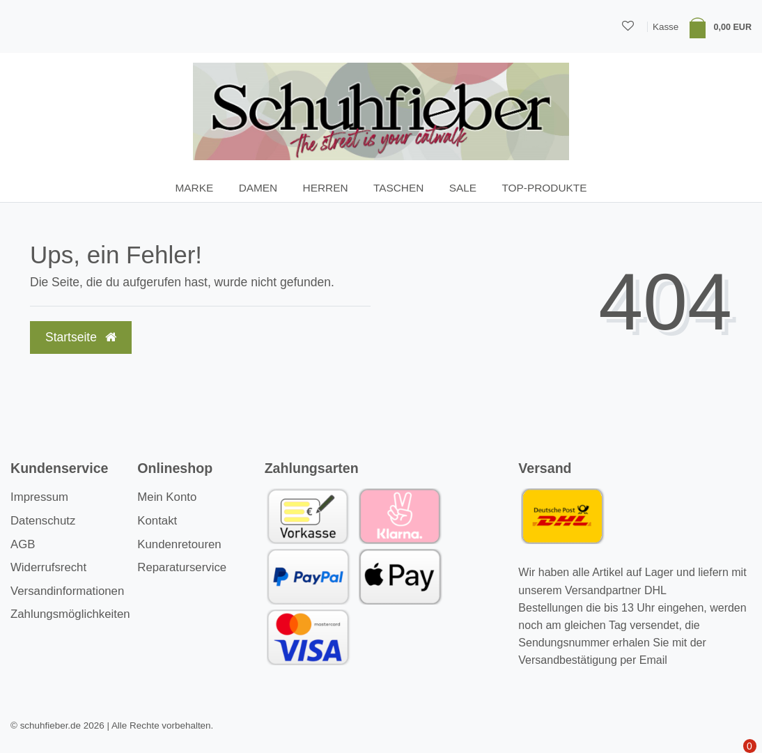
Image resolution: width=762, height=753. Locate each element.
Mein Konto (166, 497)
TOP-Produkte (543, 188)
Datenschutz (42, 520)
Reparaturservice (181, 567)
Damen (258, 188)
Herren (325, 188)
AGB (22, 544)
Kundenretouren (179, 544)
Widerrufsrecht (48, 567)
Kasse (665, 27)
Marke (195, 188)
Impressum (39, 497)
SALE (462, 188)
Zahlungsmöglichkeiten (70, 614)
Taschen (398, 188)
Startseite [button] (80, 337)
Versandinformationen (67, 591)
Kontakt (157, 520)
